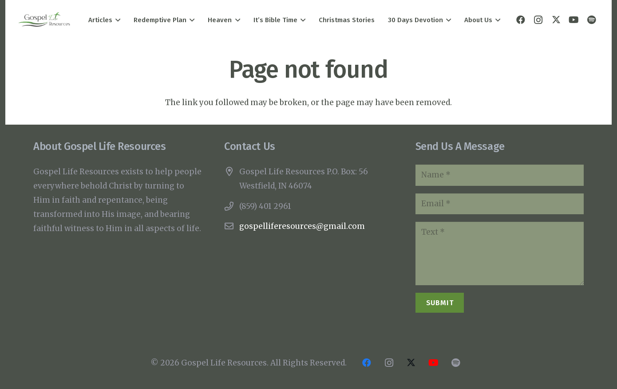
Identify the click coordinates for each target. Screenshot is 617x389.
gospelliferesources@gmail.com (302, 226)
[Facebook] (521, 20)
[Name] (499, 175)
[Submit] (439, 303)
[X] (556, 20)
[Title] (592, 20)
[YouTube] (574, 20)
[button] (116, 20)
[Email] (499, 204)
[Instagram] (538, 20)
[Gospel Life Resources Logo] (44, 20)
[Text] (499, 253)
